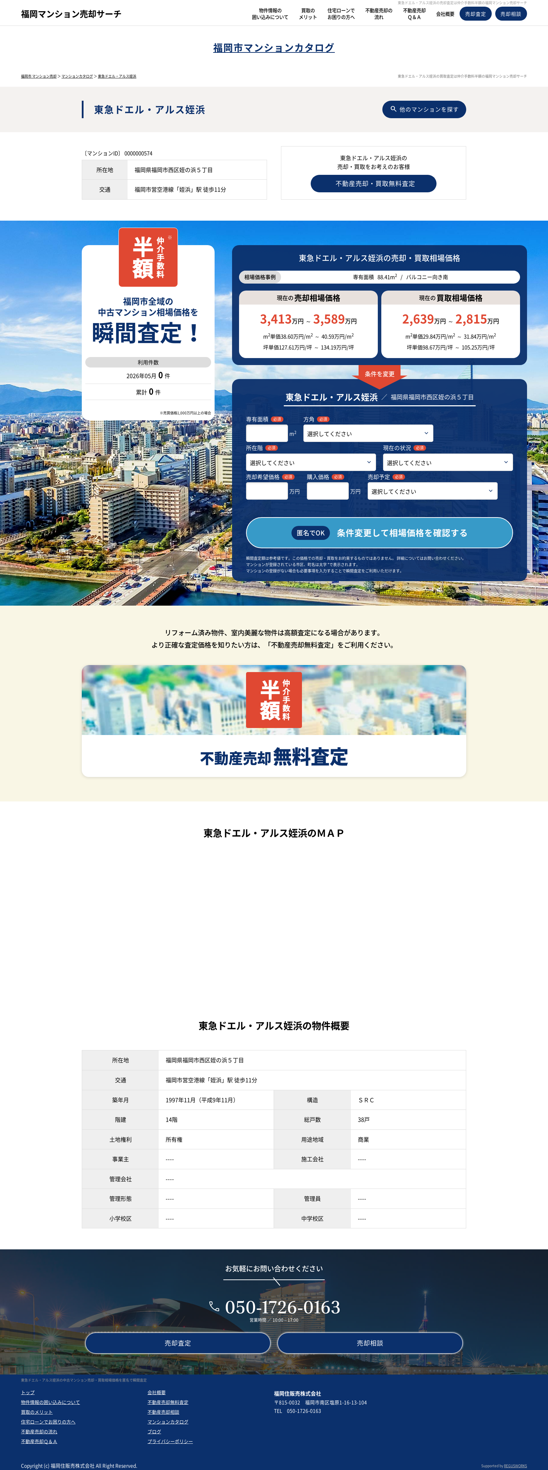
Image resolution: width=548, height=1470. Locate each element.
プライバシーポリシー (170, 1438)
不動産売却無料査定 (167, 1399)
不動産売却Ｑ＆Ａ (39, 1438)
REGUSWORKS (515, 1462)
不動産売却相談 (163, 1408)
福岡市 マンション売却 (39, 76)
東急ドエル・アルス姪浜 (117, 76)
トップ (28, 1389)
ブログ (154, 1428)
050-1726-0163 (283, 1303)
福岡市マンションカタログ (274, 47)
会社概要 (156, 1389)
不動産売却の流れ (39, 1428)
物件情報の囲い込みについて (50, 1399)
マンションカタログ (77, 76)
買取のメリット (37, 1408)
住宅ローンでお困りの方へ (48, 1418)
